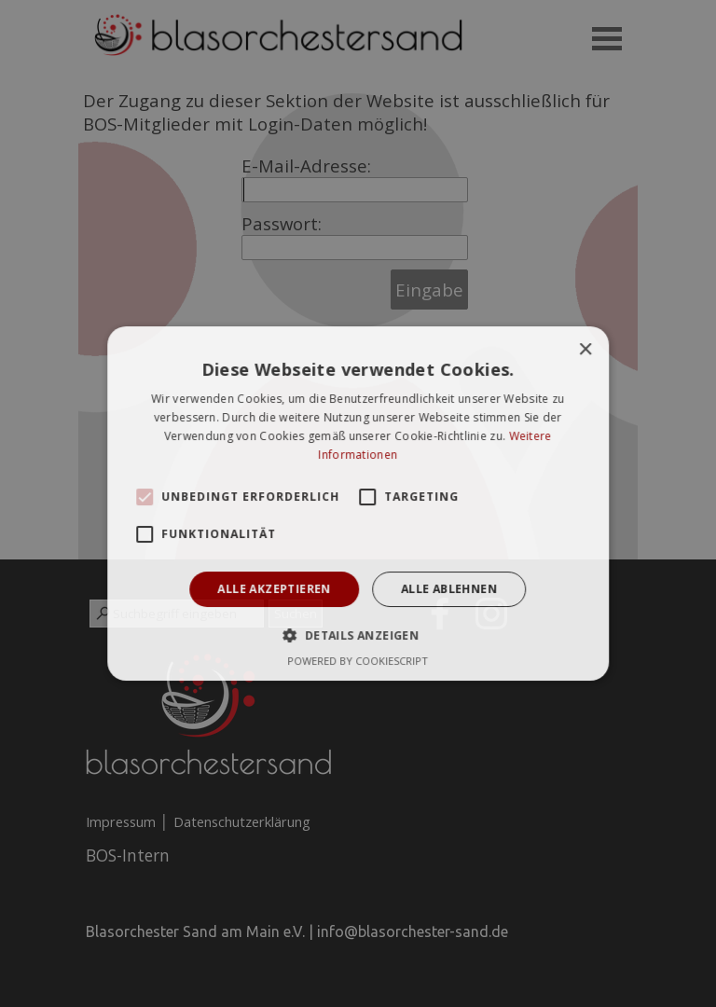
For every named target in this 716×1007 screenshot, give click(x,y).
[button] (144, 497)
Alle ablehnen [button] (449, 589)
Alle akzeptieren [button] (274, 589)
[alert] (358, 503)
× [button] (585, 350)
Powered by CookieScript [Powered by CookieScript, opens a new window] (358, 661)
